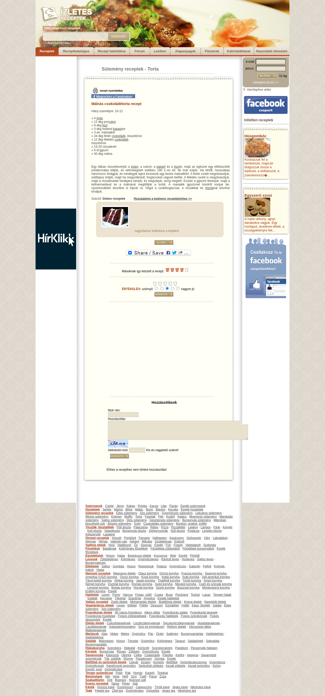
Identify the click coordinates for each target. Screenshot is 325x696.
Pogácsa (194, 531)
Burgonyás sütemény (196, 520)
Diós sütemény (137, 520)
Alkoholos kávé (200, 687)
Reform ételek (176, 627)
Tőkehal (120, 598)
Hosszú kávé (106, 687)
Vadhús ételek (96, 545)
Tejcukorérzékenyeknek (178, 623)
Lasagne (109, 534)
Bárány (160, 509)
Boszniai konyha (188, 587)
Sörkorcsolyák (158, 531)
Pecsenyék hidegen (204, 648)
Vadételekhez (95, 637)
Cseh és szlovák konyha (215, 584)
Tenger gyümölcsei (99, 673)
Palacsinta (141, 527)
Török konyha (192, 580)
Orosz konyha (129, 577)
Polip (119, 673)
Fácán (173, 506)
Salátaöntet (195, 641)
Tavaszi (180, 641)
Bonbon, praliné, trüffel (191, 523)
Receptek (47, 51)
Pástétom (181, 648)
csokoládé (118, 136)
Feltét (185, 605)
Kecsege (106, 598)
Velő (125, 676)
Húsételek (93, 509)
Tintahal (162, 673)
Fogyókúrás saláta (175, 612)
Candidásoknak (96, 627)
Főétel (143, 605)
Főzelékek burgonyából (198, 548)
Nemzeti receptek (98, 573)
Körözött (143, 648)
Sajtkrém (172, 634)
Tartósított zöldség (150, 666)
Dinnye (128, 658)
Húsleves (188, 559)
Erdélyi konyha (96, 591)
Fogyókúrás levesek (203, 612)
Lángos (205, 527)
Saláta (217, 605)
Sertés (107, 509)
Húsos (110, 555)
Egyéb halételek (168, 598)
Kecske (173, 509)
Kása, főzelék (201, 605)
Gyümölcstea (134, 690)
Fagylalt (150, 516)
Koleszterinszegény (122, 627)
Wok (173, 555)
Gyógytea (152, 690)
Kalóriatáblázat (238, 51)
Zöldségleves (109, 559)
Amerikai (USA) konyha (101, 577)
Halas (121, 555)
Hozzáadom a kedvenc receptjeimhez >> (163, 198)
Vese (116, 676)
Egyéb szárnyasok (193, 506)
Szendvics (114, 648)
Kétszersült (93, 534)
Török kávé (161, 687)
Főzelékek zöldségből (165, 548)
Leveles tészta (212, 531)
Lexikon (160, 51)
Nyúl (111, 545)
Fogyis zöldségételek (132, 616)
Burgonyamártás (192, 634)
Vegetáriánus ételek (100, 605)
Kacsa (154, 506)
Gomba (159, 658)
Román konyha (142, 584)
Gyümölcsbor (114, 669)
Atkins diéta (152, 612)
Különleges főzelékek (133, 548)
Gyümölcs (138, 634)
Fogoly (178, 545)
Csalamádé (152, 655)
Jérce (120, 506)
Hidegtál (129, 648)
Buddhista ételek (170, 602)
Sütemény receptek (122, 69)
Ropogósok (146, 566)
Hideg (114, 634)
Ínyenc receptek (97, 683)
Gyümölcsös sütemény (177, 513)
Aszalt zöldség (175, 666)
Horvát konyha (143, 587)
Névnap (91, 541)
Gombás (118, 566)
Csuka (158, 595)
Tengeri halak (222, 595)
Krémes (116, 516)
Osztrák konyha (118, 584)
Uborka (126, 655)
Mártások (92, 634)
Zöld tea (117, 690)
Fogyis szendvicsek (194, 616)
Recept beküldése (112, 51)
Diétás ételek (95, 623)
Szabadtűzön (95, 680)
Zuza (162, 676)
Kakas (131, 506)
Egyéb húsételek (192, 509)
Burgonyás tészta (134, 531)
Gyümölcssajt (95, 666)
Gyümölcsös (177, 566)
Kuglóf (170, 516)
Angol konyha (213, 580)
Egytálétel (172, 605)
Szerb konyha (165, 587)
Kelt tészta (94, 531)
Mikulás (147, 541)
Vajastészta (112, 531)
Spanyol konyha (215, 573)
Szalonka (209, 545)
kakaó (117, 129)
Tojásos (161, 566)
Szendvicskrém (162, 648)
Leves (106, 595)
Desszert (156, 605)
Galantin (194, 566)
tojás (99, 118)
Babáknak (109, 548)
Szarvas (146, 545)
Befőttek (171, 662)
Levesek (92, 559)
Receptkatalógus (76, 51)
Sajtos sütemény (112, 520)
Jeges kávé (180, 687)
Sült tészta (178, 531)
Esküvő (179, 541)
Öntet (160, 634)
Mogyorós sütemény (203, 516)
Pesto (126, 683)
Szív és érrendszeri (151, 627)
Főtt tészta (124, 527)
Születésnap (163, 541)
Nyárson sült (137, 680)
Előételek (92, 566)
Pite (161, 516)
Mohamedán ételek (143, 602)
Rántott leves (170, 559)
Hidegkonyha (95, 648)
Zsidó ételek (119, 602)
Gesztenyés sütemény (165, 520)
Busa (169, 595)
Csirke (109, 506)
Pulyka (142, 506)
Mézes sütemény (97, 516)
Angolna (149, 598)
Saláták (92, 598)
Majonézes (106, 641)
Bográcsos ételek (139, 555)
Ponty (116, 595)
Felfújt (207, 566)
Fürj (168, 545)
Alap (104, 634)
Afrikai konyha (123, 580)
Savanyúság (94, 655)
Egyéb (158, 545)
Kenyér (228, 527)
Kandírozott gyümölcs (121, 666)
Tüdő (142, 676)
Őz (136, 545)
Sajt (135, 683)
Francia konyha (191, 573)
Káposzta (112, 655)
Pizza (164, 527)
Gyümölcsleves (148, 559)
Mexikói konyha (185, 584)
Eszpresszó (125, 687)
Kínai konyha (150, 577)
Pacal (153, 676)
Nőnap (103, 541)
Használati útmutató (271, 51)
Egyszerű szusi (258, 195)
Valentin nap (118, 541)
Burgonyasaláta (96, 644)
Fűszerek (212, 51)
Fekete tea (102, 690)
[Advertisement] (56, 132)
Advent (134, 541)
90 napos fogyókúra (128, 612)
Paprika (167, 655)
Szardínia (134, 598)
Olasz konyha (147, 573)
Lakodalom (220, 538)
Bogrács (120, 680)
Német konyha (95, 584)
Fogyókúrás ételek (99, 612)
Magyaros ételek (124, 573)
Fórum (140, 51)
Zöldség (134, 651)
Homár (137, 673)
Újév (207, 538)
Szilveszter (194, 538)
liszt (105, 125)
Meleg (125, 634)
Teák (89, 690)
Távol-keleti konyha (99, 580)
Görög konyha (168, 573)
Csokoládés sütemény (158, 523)
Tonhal (195, 595)
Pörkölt (195, 555)
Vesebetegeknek (208, 623)
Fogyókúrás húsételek (100, 616)
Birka (128, 509)
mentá (209, 188)
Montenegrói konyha (216, 587)
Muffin (128, 516)
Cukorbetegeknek (119, 623)
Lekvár (133, 662)
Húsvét (116, 538)
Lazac (206, 595)
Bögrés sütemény (119, 523)
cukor (112, 122)
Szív (134, 676)
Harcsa (128, 595)
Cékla (138, 655)
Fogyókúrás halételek (163, 616)
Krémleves (128, 559)
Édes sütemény (126, 513)
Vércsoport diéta (200, 627)
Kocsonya (160, 555)
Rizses (121, 651)
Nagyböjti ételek (215, 602)
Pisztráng (181, 595)
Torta (153, 69)
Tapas (115, 683)
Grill (109, 680)
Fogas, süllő (143, 595)
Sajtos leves (205, 559)
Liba (164, 506)
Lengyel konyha (98, 587)
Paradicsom (144, 658)
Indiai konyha (171, 577)
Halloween (160, 538)
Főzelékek (93, 548)
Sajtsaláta (212, 641)
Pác (150, 634)
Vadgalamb (193, 545)
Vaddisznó (124, 545)
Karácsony (176, 538)
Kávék (90, 687)
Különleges (164, 641)
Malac (139, 509)
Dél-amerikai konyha (216, 577)
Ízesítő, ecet (94, 669)
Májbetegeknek (96, 630)
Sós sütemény (149, 513)
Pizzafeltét (178, 527)
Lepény (193, 527)
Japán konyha (145, 580)
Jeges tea (168, 690)
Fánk (216, 527)
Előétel (132, 605)
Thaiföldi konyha (169, 580)
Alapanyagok (185, 51)
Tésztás (132, 641)
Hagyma (192, 655)
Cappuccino (144, 687)
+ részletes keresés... (57, 42)
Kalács (182, 516)
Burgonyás (107, 651)
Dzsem (145, 662)
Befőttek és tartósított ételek (106, 662)
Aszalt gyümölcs (199, 666)
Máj (107, 676)
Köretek (91, 651)
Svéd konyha (163, 584)
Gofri (137, 523)
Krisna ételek (193, 602)
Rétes (154, 527)
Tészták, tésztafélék (100, 527)
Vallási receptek (97, 602)
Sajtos (106, 566)
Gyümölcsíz (217, 662)
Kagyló (150, 673)
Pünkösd (130, 538)
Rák (128, 673)
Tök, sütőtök (112, 658)
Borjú (149, 509)
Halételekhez (214, 634)
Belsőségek (94, 676)
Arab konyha (190, 577)
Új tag (283, 76)
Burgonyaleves (96, 563)
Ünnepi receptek (97, 538)
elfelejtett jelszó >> (265, 82)
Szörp (216, 666)
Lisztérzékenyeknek (146, 623)
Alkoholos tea (187, 690)
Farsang (144, 538)
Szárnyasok (94, 506)
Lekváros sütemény (208, 513)
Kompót (158, 662)
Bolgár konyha (121, 587)
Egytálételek (94, 555)
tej (101, 150)
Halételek (92, 595)
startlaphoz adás (257, 89)
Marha (118, 509)
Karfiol (179, 655)
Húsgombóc (256, 136)
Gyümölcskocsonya (193, 662)
